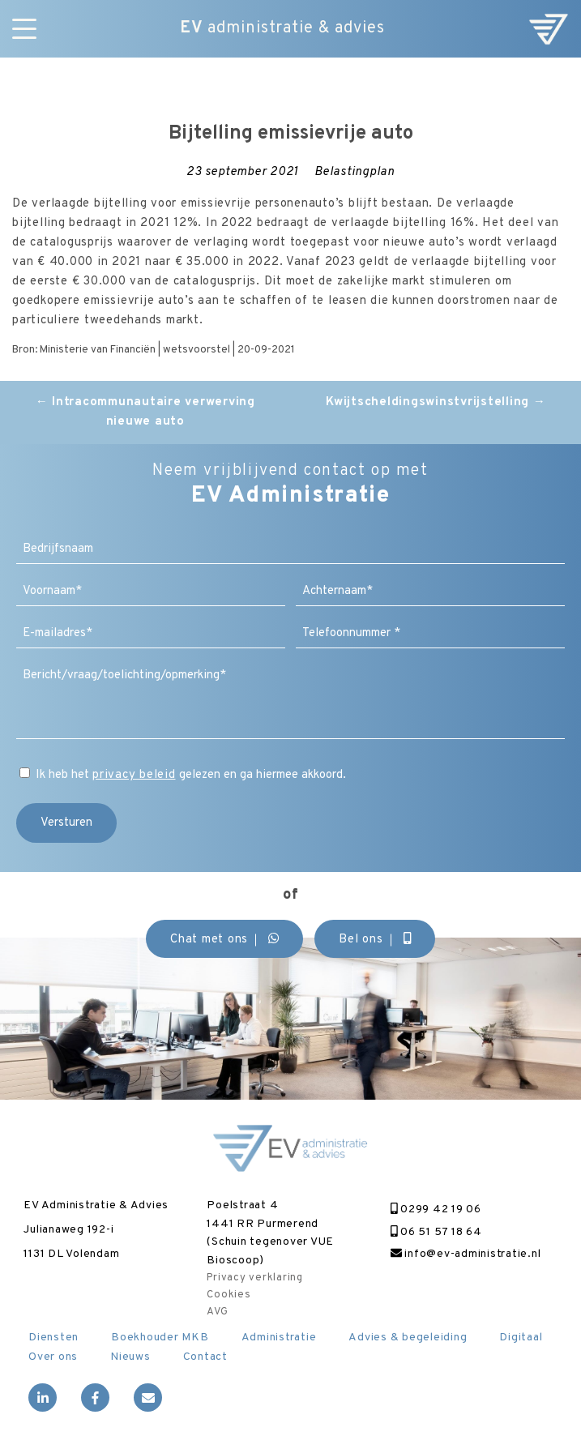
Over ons (53, 1357)
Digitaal (520, 1337)
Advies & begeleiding (407, 1337)
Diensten (53, 1337)
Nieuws (130, 1357)
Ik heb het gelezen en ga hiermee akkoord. (191, 775)
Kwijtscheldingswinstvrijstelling (436, 402)
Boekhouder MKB (160, 1337)
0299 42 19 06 (436, 1209)
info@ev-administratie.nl (466, 1254)
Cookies (228, 1295)
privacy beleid (134, 775)
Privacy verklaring (255, 1277)
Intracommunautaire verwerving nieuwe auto (145, 412)
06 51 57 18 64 (436, 1232)
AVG (217, 1312)
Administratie (279, 1337)
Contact (205, 1357)
